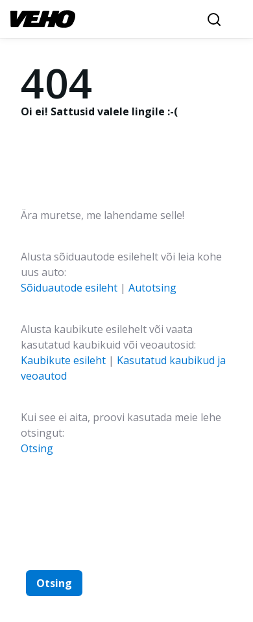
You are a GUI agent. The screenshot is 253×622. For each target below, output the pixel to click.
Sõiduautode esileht (69, 288)
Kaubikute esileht (63, 360)
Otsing (37, 448)
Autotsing (152, 288)
